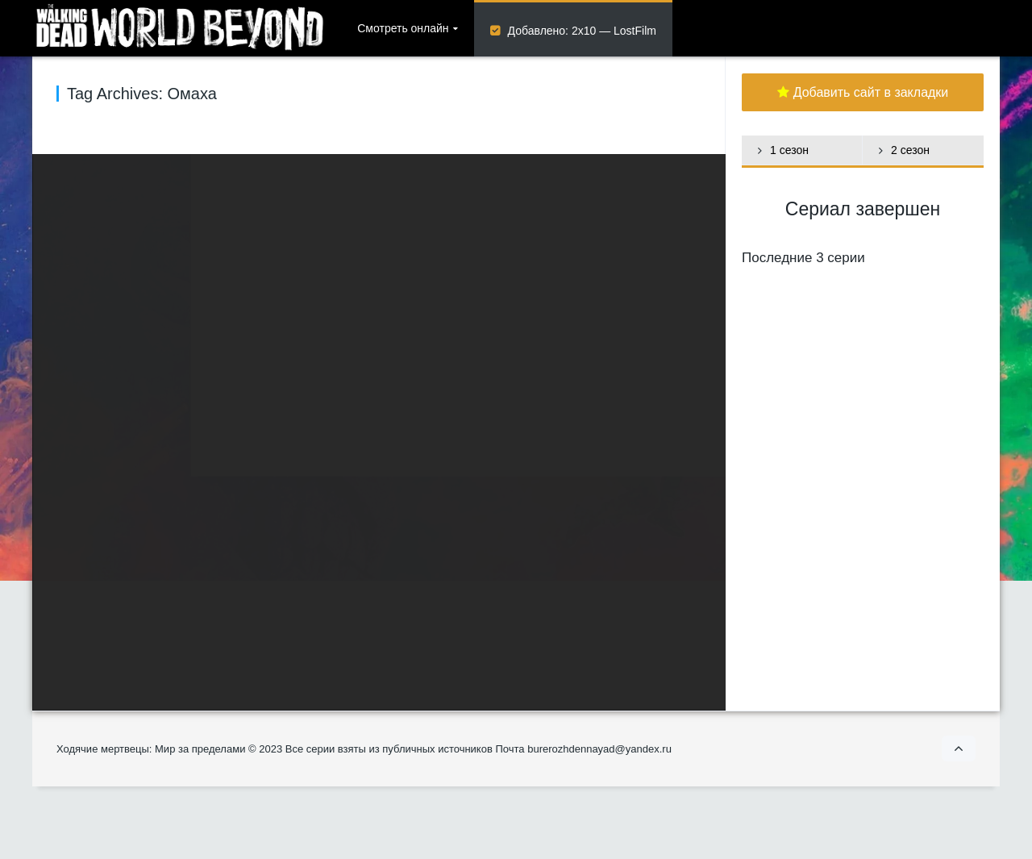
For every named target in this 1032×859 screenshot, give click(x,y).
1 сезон (789, 150)
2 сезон (910, 150)
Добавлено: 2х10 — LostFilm (582, 30)
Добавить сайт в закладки (863, 92)
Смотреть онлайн (402, 28)
